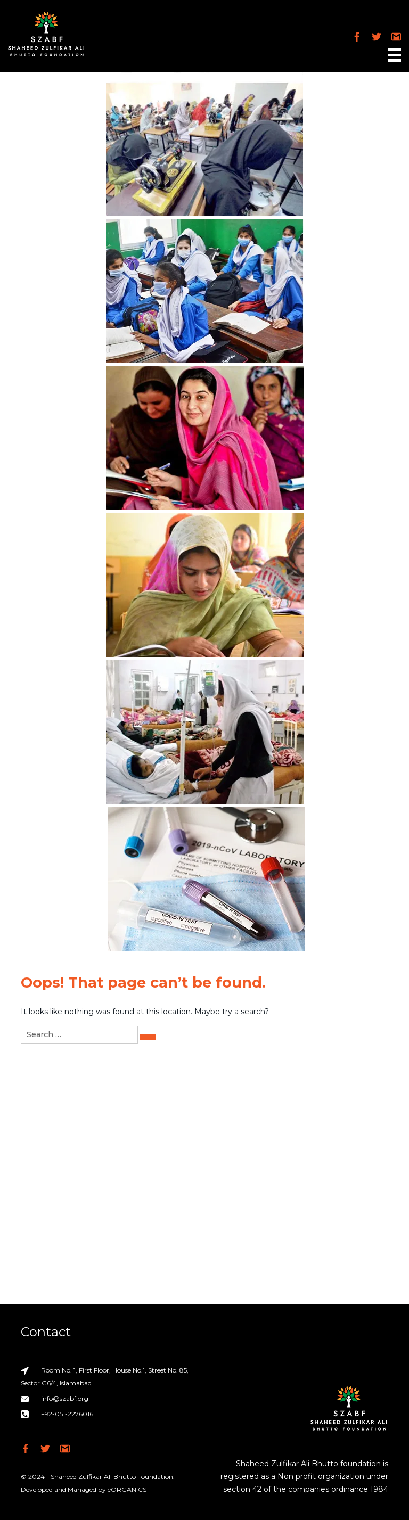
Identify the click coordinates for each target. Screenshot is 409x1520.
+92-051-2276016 (67, 1414)
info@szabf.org (64, 1398)
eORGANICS (127, 1489)
